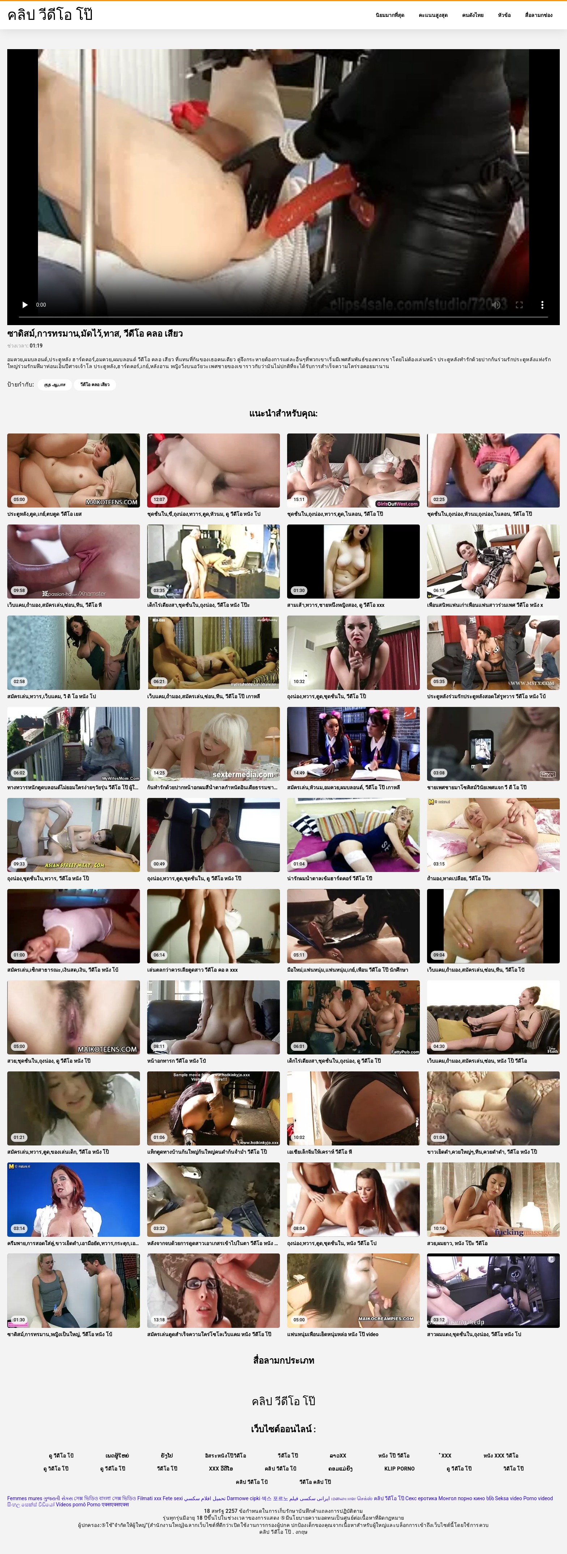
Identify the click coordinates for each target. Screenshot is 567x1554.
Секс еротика (421, 1498)
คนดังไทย (472, 15)
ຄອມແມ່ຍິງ (340, 1469)
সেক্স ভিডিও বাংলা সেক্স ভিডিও (105, 1498)
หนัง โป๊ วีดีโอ (394, 1456)
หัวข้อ (504, 15)
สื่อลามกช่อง (539, 15)
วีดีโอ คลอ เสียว (95, 384)
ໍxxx (446, 1456)
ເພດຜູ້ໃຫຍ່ (117, 1456)
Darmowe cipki (243, 1498)
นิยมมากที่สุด (390, 15)
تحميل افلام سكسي (205, 1498)
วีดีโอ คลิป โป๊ (315, 1482)
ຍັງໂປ (167, 1456)
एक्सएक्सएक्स (115, 1504)
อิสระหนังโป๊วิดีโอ (225, 1456)
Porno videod (538, 1498)
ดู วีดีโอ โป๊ (112, 1469)
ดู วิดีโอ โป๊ (55, 1469)
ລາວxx (338, 1456)
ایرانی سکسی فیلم (309, 1498)
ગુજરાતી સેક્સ (57, 1498)
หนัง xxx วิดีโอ (501, 1456)
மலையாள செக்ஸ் (351, 1498)
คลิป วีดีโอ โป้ (281, 1469)
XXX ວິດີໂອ (221, 1469)
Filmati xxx (149, 1498)
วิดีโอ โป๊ (513, 1469)
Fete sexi (173, 1498)
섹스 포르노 (274, 1498)
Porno (94, 1504)
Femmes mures (24, 1498)
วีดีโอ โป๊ (288, 1456)
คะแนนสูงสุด (433, 15)
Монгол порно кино (461, 1498)
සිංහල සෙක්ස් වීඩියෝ (31, 1504)
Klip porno (399, 1469)
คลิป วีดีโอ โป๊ (389, 1498)
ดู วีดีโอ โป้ (61, 1456)
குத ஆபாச (54, 384)
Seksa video (508, 1498)
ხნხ (490, 1498)
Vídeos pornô (71, 1504)
